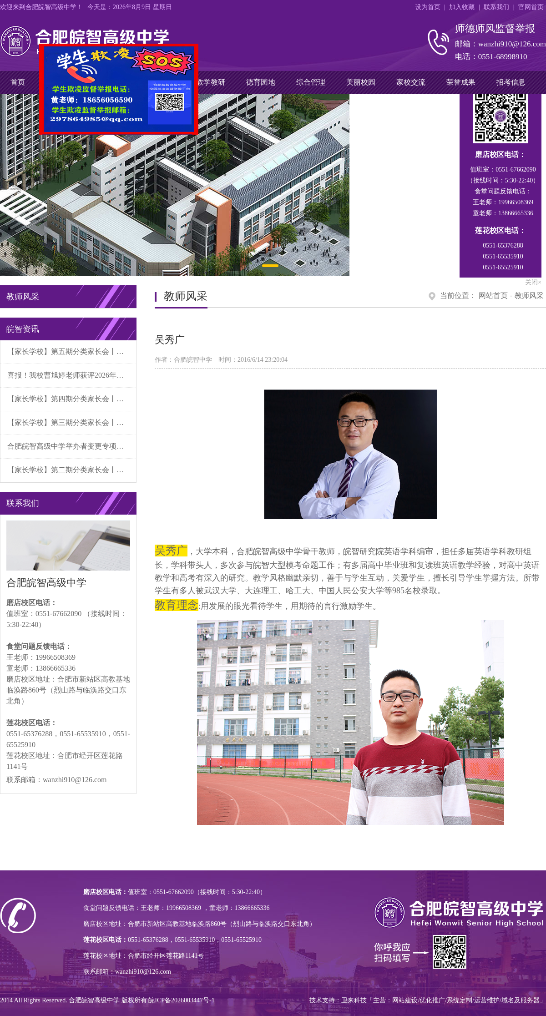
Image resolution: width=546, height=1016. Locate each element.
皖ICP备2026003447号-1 (181, 1000)
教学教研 (210, 82)
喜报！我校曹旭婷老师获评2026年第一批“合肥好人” (71, 375)
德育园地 (260, 82)
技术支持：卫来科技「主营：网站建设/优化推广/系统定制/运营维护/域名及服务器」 (427, 1000)
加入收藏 (462, 7)
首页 (17, 82)
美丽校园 (360, 82)
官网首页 (531, 7)
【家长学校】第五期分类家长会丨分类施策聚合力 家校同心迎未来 (71, 351)
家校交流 (410, 82)
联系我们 (496, 7)
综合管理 (310, 82)
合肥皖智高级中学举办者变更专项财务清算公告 (71, 446)
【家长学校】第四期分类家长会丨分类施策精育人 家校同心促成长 (71, 399)
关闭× (188, 134)
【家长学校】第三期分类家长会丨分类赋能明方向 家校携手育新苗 (71, 422)
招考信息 (511, 82)
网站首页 (493, 295)
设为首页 (427, 7)
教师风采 (529, 295)
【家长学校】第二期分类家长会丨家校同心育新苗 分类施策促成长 (71, 470)
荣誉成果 (460, 82)
